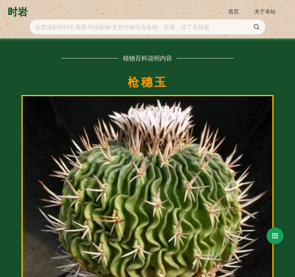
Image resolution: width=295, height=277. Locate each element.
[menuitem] (233, 12)
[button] (275, 235)
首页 (233, 11)
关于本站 (265, 11)
